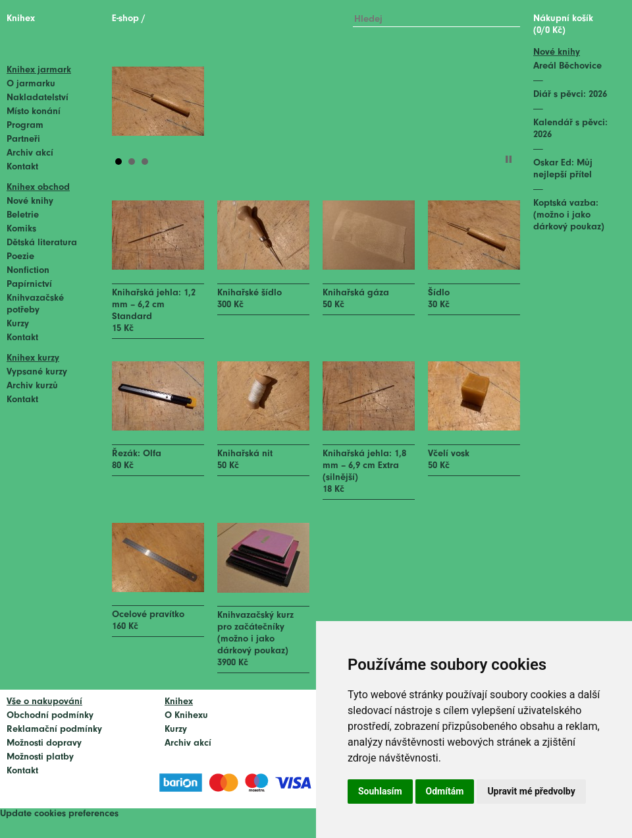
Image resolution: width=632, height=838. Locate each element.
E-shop (125, 19)
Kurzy (18, 324)
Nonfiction (28, 270)
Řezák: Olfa (136, 454)
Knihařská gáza (356, 293)
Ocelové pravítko (148, 615)
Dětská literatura (42, 243)
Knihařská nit (245, 454)
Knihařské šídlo (249, 293)
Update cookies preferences (59, 814)
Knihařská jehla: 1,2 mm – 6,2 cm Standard (154, 305)
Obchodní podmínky (50, 715)
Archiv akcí (30, 153)
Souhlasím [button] (380, 791)
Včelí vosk (448, 454)
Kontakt (22, 167)
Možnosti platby (40, 757)
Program (25, 125)
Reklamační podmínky (54, 729)
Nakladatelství (37, 98)
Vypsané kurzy (37, 372)
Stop (509, 159)
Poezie (20, 257)
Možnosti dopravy (44, 743)
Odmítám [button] (445, 791)
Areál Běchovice (567, 66)
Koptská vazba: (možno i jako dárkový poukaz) (568, 215)
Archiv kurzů (32, 386)
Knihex (21, 19)
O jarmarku (31, 84)
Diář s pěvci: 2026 (570, 94)
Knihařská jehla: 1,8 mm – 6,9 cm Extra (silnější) (364, 466)
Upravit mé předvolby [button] (531, 791)
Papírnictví (29, 284)
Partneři (23, 139)
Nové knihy (30, 201)
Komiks (21, 229)
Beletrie (23, 215)
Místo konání (34, 111)
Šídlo (439, 293)
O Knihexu (186, 715)
